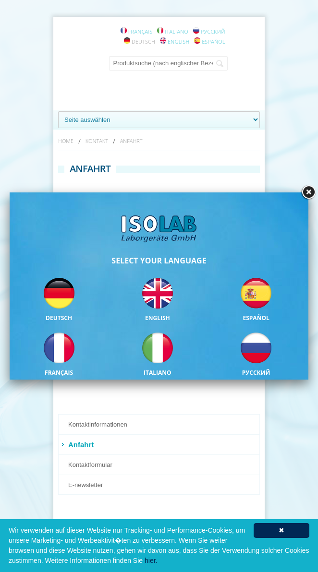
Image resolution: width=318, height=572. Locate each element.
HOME (65, 140)
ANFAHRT (131, 140)
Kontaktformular (90, 464)
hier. (151, 560)
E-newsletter (85, 485)
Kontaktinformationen (97, 424)
